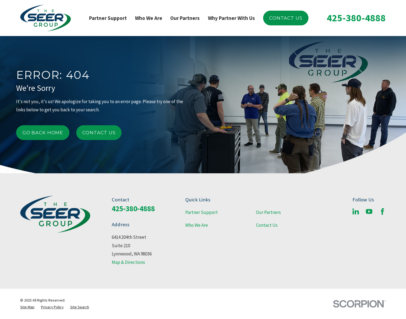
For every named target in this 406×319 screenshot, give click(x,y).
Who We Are (196, 225)
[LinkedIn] (355, 211)
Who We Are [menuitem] (148, 18)
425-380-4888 (356, 18)
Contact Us (285, 18)
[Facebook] (382, 211)
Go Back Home (42, 132)
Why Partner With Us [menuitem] (231, 18)
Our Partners (268, 212)
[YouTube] (369, 211)
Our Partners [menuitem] (185, 18)
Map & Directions (128, 262)
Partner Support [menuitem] (108, 18)
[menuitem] (27, 307)
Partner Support (201, 212)
